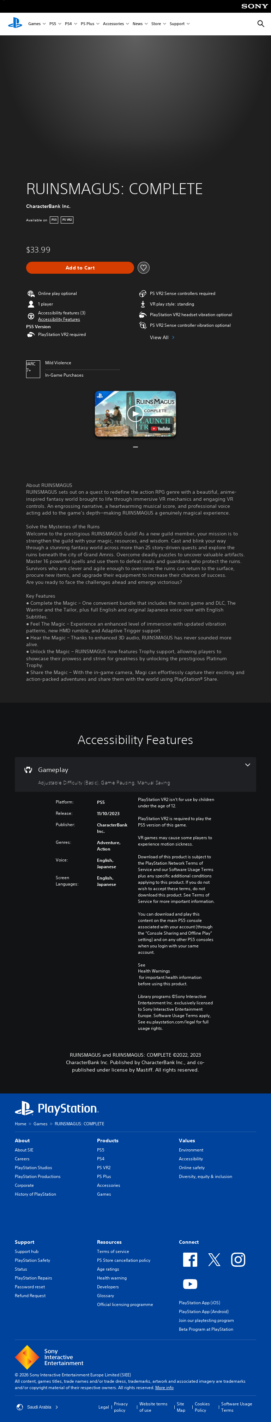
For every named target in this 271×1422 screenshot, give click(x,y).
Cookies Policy (202, 1407)
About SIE (24, 1150)
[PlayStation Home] (15, 24)
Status (21, 1269)
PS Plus (87, 24)
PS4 (68, 24)
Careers (22, 1159)
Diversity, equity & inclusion (205, 1176)
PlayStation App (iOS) (199, 1303)
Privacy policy (121, 1407)
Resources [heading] (109, 1242)
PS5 (52, 24)
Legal (103, 1407)
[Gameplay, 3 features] (135, 774)
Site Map (181, 1407)
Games (34, 24)
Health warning (112, 1278)
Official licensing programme (125, 1304)
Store (156, 24)
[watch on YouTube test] (161, 428)
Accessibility (191, 1159)
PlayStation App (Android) (204, 1311)
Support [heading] (24, 1242)
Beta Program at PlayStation (206, 1329)
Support (177, 24)
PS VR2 (103, 1168)
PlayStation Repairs (33, 1278)
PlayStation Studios (33, 1168)
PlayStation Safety (32, 1260)
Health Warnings (154, 971)
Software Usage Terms (236, 1407)
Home (20, 1124)
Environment (191, 1150)
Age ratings (108, 1269)
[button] (59, 319)
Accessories (113, 24)
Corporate (24, 1185)
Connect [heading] (189, 1242)
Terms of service (113, 1251)
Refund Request (30, 1296)
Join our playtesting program (206, 1320)
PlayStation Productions (38, 1176)
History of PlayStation (35, 1194)
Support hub (26, 1251)
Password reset (30, 1287)
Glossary (105, 1296)
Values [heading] (187, 1140)
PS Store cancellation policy (123, 1260)
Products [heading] (108, 1140)
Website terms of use (153, 1407)
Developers (108, 1287)
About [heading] (22, 1140)
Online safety (192, 1168)
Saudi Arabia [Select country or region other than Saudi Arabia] (37, 1407)
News (138, 24)
